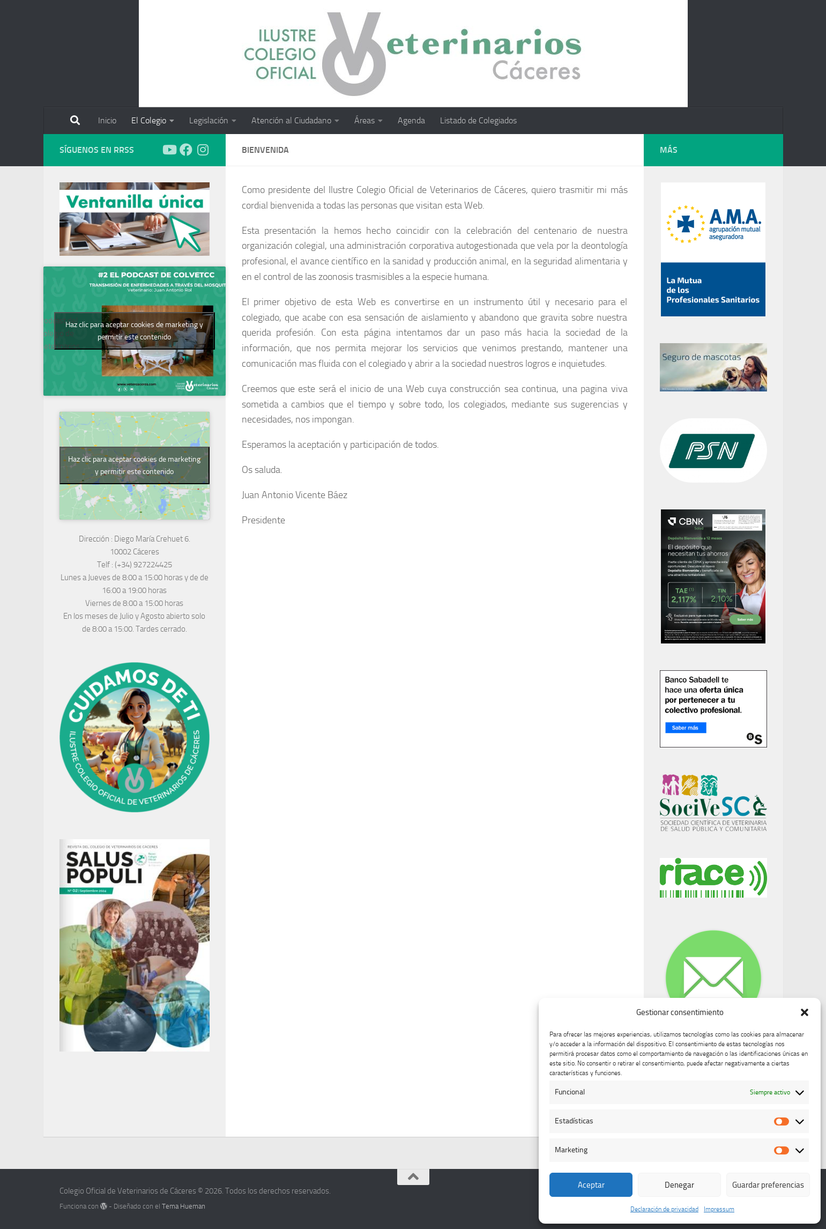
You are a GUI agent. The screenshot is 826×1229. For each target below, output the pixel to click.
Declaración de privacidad (664, 1209)
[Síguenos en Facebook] (186, 149)
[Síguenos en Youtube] (168, 149)
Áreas (364, 120)
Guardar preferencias (768, 1185)
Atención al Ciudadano (291, 120)
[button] (804, 1012)
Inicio (107, 120)
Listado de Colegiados (478, 120)
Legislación (208, 120)
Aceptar (591, 1185)
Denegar (679, 1185)
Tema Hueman (183, 1206)
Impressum (719, 1209)
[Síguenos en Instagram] (203, 149)
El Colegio (148, 120)
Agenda (411, 120)
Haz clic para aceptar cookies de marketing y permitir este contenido (134, 331)
